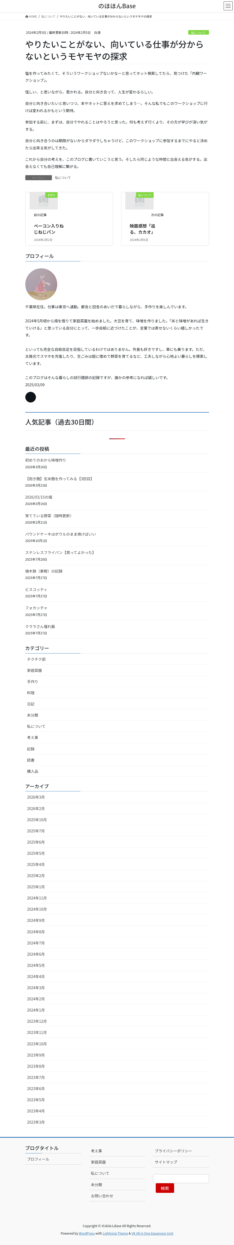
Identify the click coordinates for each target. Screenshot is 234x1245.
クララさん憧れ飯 (40, 626)
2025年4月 (36, 864)
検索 (165, 1188)
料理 (31, 692)
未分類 (32, 715)
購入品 (32, 771)
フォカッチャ (36, 607)
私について (198, 32)
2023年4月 (36, 1110)
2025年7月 (36, 830)
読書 (31, 760)
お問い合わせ (102, 1195)
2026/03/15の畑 (38, 497)
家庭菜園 (34, 670)
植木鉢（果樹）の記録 (44, 571)
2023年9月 (36, 1055)
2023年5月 (36, 1099)
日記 (31, 703)
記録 (31, 748)
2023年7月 (36, 1077)
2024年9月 (36, 920)
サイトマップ (166, 1162)
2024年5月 (36, 965)
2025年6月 (36, 842)
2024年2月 (36, 998)
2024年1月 (36, 1010)
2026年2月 (36, 808)
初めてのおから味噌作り (45, 460)
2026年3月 (36, 797)
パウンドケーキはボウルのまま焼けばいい (60, 534)
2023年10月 (37, 1043)
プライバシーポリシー (173, 1150)
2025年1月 (36, 886)
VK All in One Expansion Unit (152, 1233)
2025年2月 (36, 875)
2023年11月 (37, 1032)
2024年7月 (36, 943)
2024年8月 (36, 931)
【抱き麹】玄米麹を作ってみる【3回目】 (59, 478)
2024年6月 (36, 954)
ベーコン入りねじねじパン (49, 229)
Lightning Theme (115, 1233)
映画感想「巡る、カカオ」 (142, 229)
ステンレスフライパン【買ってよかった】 (60, 552)
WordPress (87, 1233)
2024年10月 (37, 909)
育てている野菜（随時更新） (49, 515)
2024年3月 (36, 987)
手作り (32, 681)
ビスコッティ (36, 589)
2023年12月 (37, 1021)
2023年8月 (36, 1066)
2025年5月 (36, 853)
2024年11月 (37, 898)
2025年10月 (37, 819)
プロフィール (38, 1159)
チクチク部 (36, 659)
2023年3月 (36, 1122)
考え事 (32, 737)
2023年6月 (36, 1088)
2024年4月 (36, 976)
